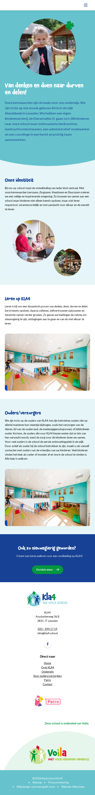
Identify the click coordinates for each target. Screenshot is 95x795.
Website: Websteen (72, 786)
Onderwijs (48, 671)
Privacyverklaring (58, 782)
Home (47, 663)
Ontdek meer (44, 569)
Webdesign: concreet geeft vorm (36, 786)
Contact (47, 684)
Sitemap (37, 782)
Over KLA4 (47, 667)
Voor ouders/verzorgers (47, 676)
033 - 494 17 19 (47, 629)
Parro (47, 680)
